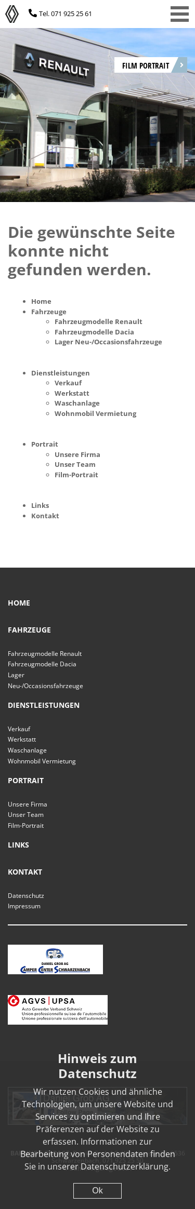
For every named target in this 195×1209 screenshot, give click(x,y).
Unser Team (75, 464)
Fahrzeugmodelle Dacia (94, 332)
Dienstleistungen (60, 373)
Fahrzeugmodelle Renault (98, 321)
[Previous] (26, 105)
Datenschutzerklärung (124, 1166)
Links (40, 505)
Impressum (24, 906)
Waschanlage (77, 403)
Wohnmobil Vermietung (95, 413)
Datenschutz (26, 895)
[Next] (169, 105)
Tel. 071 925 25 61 (65, 13)
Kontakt (45, 515)
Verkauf (68, 382)
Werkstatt (72, 393)
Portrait (44, 444)
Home (41, 301)
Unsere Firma (77, 454)
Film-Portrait (76, 474)
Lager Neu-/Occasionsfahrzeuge (108, 341)
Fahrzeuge (49, 311)
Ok (97, 1190)
